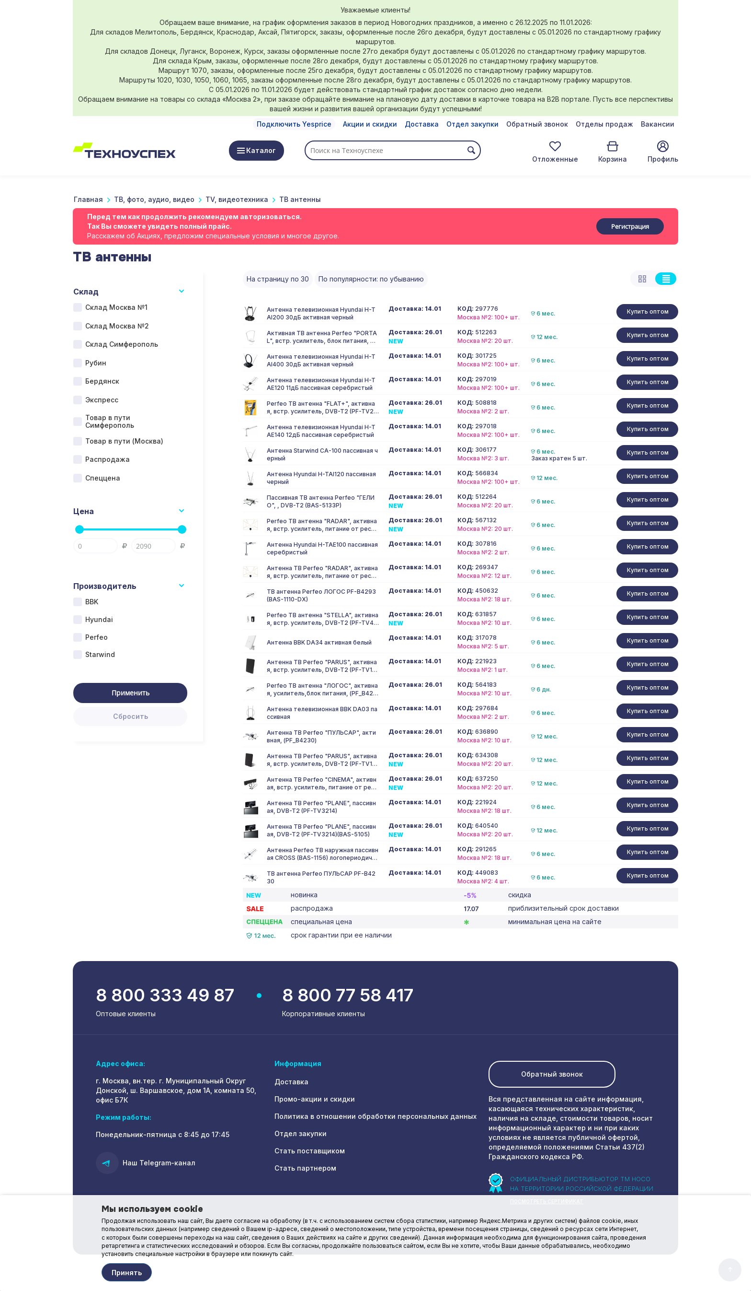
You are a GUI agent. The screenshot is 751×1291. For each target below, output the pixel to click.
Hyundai (99, 619)
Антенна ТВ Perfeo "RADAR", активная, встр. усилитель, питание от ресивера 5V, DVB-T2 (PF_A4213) (322, 572)
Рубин (95, 363)
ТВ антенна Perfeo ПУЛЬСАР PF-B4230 (321, 877)
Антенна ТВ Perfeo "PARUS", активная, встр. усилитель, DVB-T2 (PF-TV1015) (322, 666)
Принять (127, 1272)
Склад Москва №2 (117, 326)
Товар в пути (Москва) (124, 441)
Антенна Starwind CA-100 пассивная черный (322, 454)
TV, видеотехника (236, 199)
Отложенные (555, 159)
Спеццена (102, 478)
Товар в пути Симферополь (109, 421)
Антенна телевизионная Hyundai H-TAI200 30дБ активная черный (321, 313)
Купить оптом (648, 311)
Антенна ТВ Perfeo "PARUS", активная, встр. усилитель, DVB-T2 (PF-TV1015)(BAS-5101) (322, 760)
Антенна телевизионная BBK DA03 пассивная (322, 712)
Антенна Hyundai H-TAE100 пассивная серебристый (322, 548)
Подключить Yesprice (294, 124)
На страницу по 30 (278, 279)
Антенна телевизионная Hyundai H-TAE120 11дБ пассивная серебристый (321, 383)
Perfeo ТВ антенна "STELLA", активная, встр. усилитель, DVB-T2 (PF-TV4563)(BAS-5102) (322, 619)
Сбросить (130, 716)
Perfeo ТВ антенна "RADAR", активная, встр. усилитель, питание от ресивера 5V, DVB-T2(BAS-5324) (322, 525)
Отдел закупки (472, 124)
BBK (91, 602)
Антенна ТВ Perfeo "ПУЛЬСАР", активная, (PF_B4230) (321, 736)
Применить (130, 692)
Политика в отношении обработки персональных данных (375, 1116)
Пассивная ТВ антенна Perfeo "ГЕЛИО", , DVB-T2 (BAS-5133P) (321, 501)
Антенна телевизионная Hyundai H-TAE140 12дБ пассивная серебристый (321, 430)
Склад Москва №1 (116, 307)
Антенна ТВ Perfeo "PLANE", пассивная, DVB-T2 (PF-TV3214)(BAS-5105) (321, 830)
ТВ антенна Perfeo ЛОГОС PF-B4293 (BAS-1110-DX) (321, 595)
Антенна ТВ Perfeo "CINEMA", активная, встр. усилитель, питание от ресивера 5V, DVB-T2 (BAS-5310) (322, 783)
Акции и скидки (370, 124)
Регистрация (630, 226)
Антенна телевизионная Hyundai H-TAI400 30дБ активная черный (321, 360)
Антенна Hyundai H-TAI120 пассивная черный (321, 477)
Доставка (422, 124)
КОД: (465, 309)
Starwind (100, 654)
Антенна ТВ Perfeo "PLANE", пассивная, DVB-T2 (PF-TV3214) (321, 806)
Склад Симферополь (121, 344)
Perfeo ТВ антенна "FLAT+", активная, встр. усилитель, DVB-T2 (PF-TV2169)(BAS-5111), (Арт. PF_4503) (321, 407)
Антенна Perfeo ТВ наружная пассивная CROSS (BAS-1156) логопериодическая (322, 854)
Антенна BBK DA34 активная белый (319, 642)
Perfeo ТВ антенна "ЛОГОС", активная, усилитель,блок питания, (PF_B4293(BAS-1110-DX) (322, 689)
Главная (88, 199)
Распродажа (107, 459)
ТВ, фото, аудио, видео (154, 199)
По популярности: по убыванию (371, 279)
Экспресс (101, 400)
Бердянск (102, 381)
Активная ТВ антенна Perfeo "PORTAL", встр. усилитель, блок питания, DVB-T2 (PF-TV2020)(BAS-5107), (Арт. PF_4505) (323, 337)
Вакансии (657, 124)
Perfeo (96, 637)
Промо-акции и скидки (314, 1099)
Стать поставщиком (309, 1151)
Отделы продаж (604, 124)
